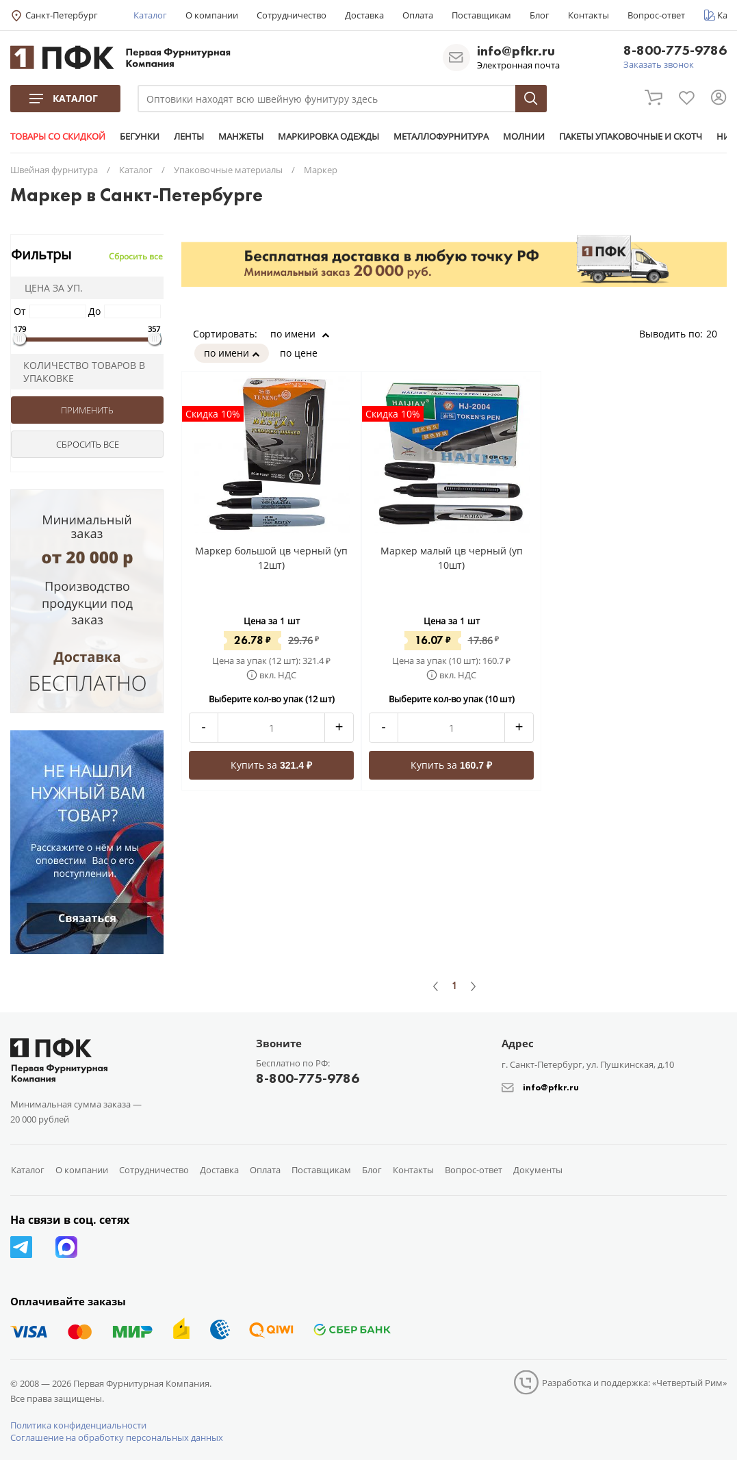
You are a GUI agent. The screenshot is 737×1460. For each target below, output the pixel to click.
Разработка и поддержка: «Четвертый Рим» (634, 1382)
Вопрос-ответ (656, 15)
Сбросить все (136, 256)
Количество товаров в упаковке (80, 372)
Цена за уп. (49, 287)
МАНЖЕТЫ (240, 136)
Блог (539, 15)
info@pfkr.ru (516, 50)
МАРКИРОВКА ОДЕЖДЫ (328, 136)
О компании (211, 15)
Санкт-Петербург (61, 15)
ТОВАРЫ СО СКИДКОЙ (57, 136)
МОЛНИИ (524, 136)
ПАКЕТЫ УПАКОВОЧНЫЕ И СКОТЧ (630, 136)
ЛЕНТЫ (189, 136)
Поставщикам (481, 15)
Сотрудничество (291, 15)
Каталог (150, 15)
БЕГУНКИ (139, 136)
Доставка (364, 15)
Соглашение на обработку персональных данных (116, 1437)
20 (716, 333)
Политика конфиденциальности (78, 1425)
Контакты (588, 15)
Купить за (271, 764)
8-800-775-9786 (675, 51)
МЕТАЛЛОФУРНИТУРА (441, 136)
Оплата (417, 15)
